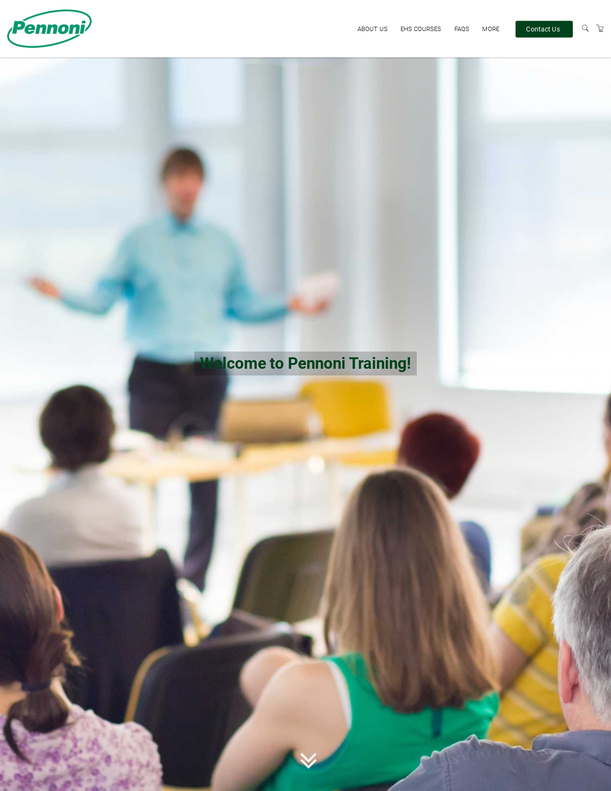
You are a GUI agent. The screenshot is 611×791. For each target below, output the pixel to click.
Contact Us (542, 28)
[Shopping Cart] (600, 28)
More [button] (490, 28)
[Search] (585, 28)
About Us (373, 28)
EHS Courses (421, 28)
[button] (308, 762)
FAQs (462, 28)
